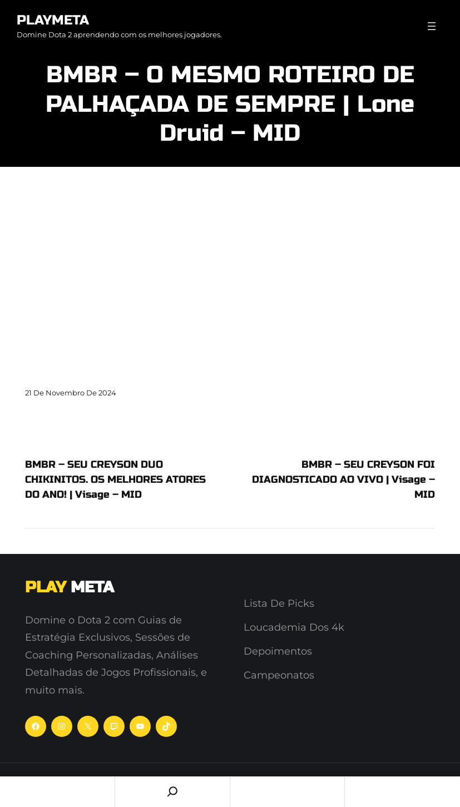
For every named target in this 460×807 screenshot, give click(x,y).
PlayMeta (53, 20)
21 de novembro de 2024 (70, 392)
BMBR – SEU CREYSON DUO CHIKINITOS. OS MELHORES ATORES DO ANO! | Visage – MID (115, 479)
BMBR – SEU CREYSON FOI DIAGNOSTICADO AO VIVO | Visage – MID (343, 479)
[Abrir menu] (431, 26)
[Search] (172, 791)
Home (57, 791)
